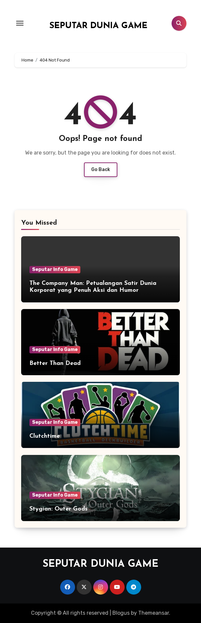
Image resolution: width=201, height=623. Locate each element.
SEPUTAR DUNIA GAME (98, 26)
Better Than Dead (55, 363)
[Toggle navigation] (20, 23)
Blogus (121, 613)
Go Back (100, 169)
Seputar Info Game (55, 269)
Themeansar (153, 613)
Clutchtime (44, 436)
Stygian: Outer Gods (58, 509)
